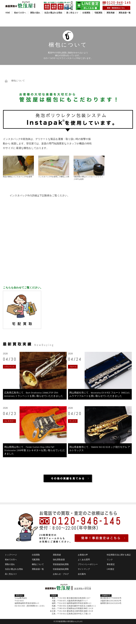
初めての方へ (20, 12)
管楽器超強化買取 (61, 564)
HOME (7, 12)
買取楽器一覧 (125, 12)
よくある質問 (84, 559)
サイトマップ (84, 569)
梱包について (38, 564)
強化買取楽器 (59, 559)
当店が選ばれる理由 (53, 12)
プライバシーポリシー (88, 564)
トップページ (11, 554)
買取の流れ (35, 12)
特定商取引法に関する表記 (119, 554)
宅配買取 (98, 12)
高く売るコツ (72, 12)
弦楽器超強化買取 (61, 569)
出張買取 (86, 12)
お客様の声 (83, 554)
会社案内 (82, 574)
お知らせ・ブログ (61, 574)
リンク (110, 559)
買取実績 (110, 12)
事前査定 (111, 564)
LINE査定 (110, 569)
